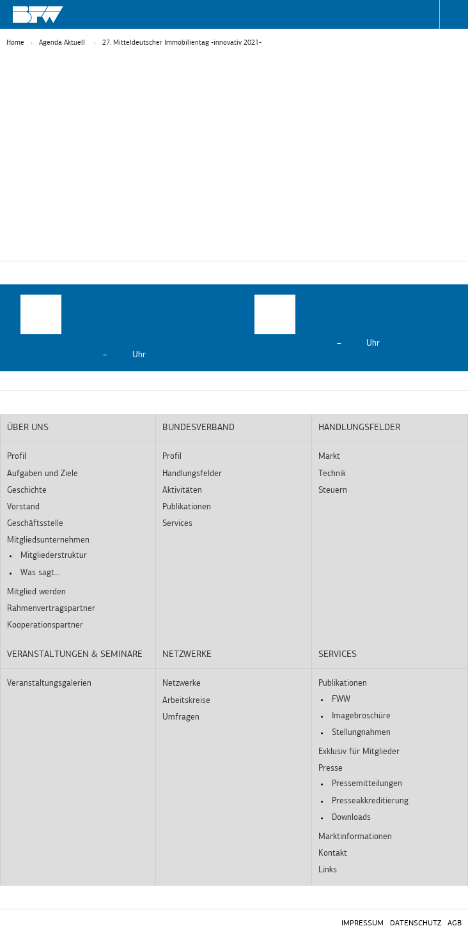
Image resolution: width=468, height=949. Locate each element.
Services (177, 524)
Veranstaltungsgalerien (49, 683)
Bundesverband (198, 428)
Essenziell (102, 254)
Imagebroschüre (361, 716)
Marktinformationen (355, 837)
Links (327, 870)
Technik (332, 474)
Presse (330, 768)
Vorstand (23, 507)
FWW (341, 699)
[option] (117, 327)
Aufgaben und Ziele (42, 474)
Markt (329, 456)
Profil (16, 456)
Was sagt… (39, 573)
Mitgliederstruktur (53, 556)
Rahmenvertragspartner (51, 609)
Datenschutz (415, 923)
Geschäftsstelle (35, 524)
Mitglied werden (36, 592)
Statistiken (187, 254)
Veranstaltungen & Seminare (75, 655)
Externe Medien (284, 254)
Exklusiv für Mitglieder (359, 752)
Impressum (362, 923)
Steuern (332, 490)
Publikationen (186, 507)
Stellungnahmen (361, 733)
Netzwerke (187, 655)
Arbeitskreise (186, 701)
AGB (455, 923)
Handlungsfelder (192, 474)
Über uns (28, 428)
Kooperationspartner (45, 625)
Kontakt (332, 853)
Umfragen (180, 717)
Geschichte (27, 490)
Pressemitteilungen (367, 784)
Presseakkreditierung (370, 801)
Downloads (351, 818)
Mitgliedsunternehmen (48, 540)
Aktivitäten (182, 490)
